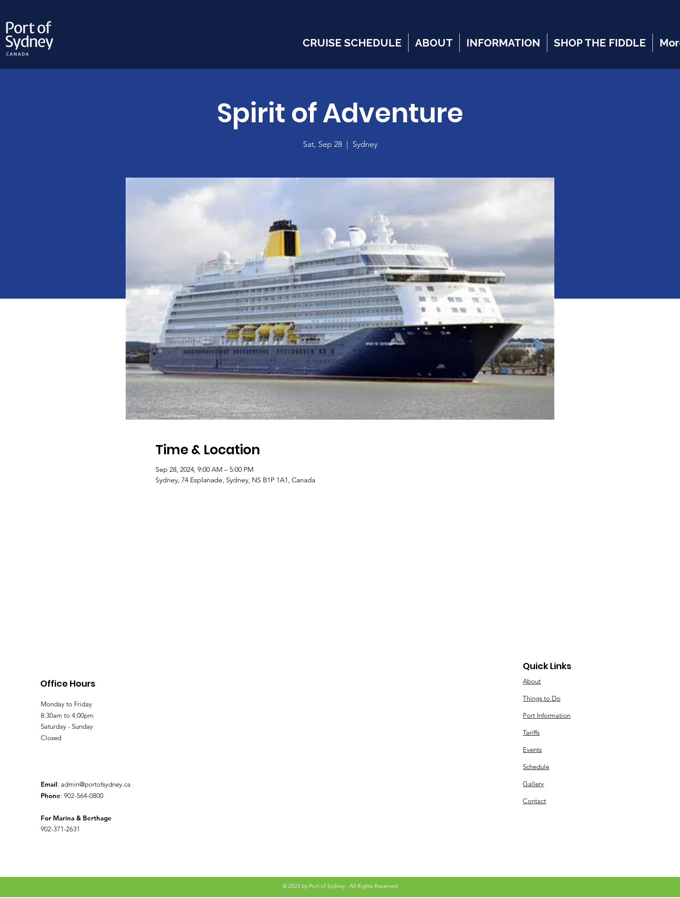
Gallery (533, 784)
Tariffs (531, 732)
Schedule (536, 767)
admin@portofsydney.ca (95, 784)
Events (532, 749)
